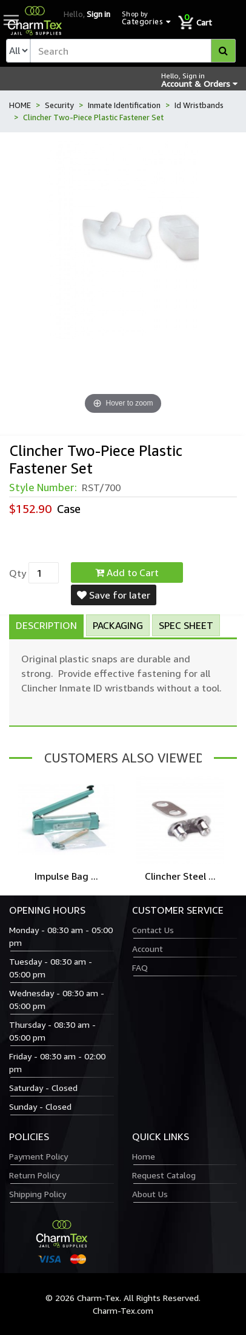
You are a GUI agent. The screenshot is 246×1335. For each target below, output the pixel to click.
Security (59, 105)
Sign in (98, 14)
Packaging (118, 625)
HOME (20, 105)
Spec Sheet (186, 625)
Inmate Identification (124, 105)
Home (143, 1156)
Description (46, 625)
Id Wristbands (199, 105)
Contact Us (153, 930)
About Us (150, 1194)
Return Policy (34, 1175)
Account (147, 948)
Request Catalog (164, 1175)
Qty (17, 573)
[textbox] (133, 51)
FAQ (140, 967)
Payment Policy (38, 1156)
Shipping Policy (37, 1194)
